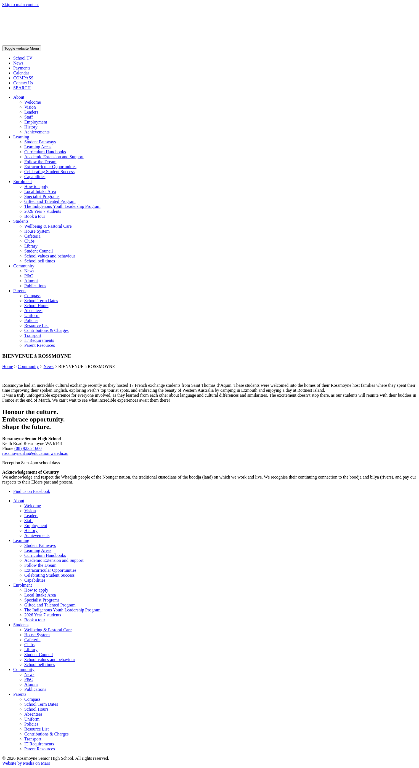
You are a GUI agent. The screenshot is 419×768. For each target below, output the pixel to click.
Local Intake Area (40, 191)
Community (23, 266)
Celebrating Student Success (49, 171)
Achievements (37, 132)
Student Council (38, 251)
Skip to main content (20, 4)
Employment (35, 122)
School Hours (36, 305)
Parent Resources (39, 345)
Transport (32, 335)
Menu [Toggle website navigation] (21, 48)
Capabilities (34, 176)
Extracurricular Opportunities (50, 166)
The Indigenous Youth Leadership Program (62, 206)
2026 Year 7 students (42, 211)
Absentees (33, 310)
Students (20, 221)
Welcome (32, 102)
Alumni (31, 280)
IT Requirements (39, 340)
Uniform (31, 315)
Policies (31, 320)
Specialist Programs (42, 196)
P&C (28, 275)
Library (31, 246)
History (31, 127)
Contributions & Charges (46, 330)
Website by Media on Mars (26, 763)
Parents (19, 290)
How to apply (36, 186)
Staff (28, 117)
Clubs (29, 241)
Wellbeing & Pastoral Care (48, 226)
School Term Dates (41, 300)
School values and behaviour (49, 256)
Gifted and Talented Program (50, 201)
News (29, 270)
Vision (30, 107)
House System (37, 231)
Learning (21, 137)
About (18, 97)
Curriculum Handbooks (45, 151)
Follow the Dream (40, 161)
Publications (35, 285)
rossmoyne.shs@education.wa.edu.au (35, 453)
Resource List (36, 325)
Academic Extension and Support (54, 156)
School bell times (39, 261)
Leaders (31, 112)
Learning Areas (37, 146)
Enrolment (22, 181)
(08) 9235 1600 (28, 448)
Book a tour (34, 216)
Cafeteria (32, 236)
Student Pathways (40, 141)
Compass (32, 295)
